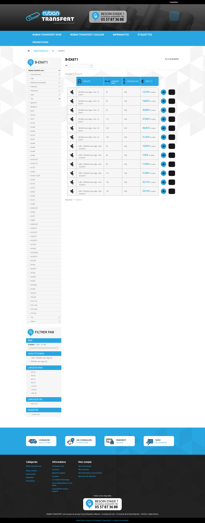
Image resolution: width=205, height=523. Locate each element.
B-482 (32, 172)
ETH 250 (33, 309)
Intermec (33, 87)
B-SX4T (33, 269)
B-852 (32, 212)
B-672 (32, 200)
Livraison (55, 470)
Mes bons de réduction (87, 476)
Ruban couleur (31, 471)
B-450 (32, 155)
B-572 (32, 188)
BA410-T (33, 103)
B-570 (32, 184)
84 (33, 379)
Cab (32, 79)
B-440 (32, 143)
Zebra (32, 321)
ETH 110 (33, 301)
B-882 (32, 220)
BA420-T (33, 107)
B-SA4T (33, 248)
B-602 (32, 196)
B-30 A (33, 115)
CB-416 (33, 293)
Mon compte (85, 462)
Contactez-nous (58, 466)
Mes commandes (84, 466)
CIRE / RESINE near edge (41, 358)
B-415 (32, 135)
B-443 (32, 151)
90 (33, 383)
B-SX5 (32, 273)
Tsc (31, 317)
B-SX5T (33, 277)
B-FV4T (33, 244)
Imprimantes (121, 34)
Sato (32, 95)
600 (34, 404)
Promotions (40, 42)
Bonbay (125, 520)
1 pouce (35, 414)
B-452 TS (33, 163)
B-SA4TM (34, 253)
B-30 (32, 111)
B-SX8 (32, 289)
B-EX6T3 (33, 240)
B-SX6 (32, 281)
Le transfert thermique (60, 480)
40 (33, 372)
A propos (55, 476)
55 (33, 376)
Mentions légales (58, 473)
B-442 (32, 147)
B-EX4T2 (33, 232)
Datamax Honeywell (38, 83)
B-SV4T (33, 261)
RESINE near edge (39, 361)
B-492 (32, 180)
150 (33, 393)
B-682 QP (34, 208)
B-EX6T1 (33, 236)
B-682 (32, 204)
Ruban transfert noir (46, 34)
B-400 (32, 127)
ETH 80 (33, 313)
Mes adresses (83, 470)
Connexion (174, 2)
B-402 (32, 131)
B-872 (32, 216)
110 (33, 386)
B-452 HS (34, 159)
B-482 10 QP (35, 176)
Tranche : (31, 345)
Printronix (34, 91)
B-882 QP (34, 224)
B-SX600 (33, 285)
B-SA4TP (33, 257)
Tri (66, 65)
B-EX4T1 (33, 228)
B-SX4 (32, 265)
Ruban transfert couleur (87, 34)
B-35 (32, 119)
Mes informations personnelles (90, 473)
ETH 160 (33, 305)
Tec (31, 99)
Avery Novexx (35, 74)
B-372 (32, 123)
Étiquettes (145, 34)
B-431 (32, 139)
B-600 (32, 192)
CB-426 (33, 297)
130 (33, 390)
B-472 (32, 168)
